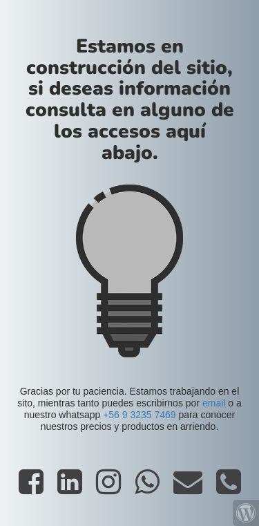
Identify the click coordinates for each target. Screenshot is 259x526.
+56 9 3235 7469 (139, 414)
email (213, 402)
